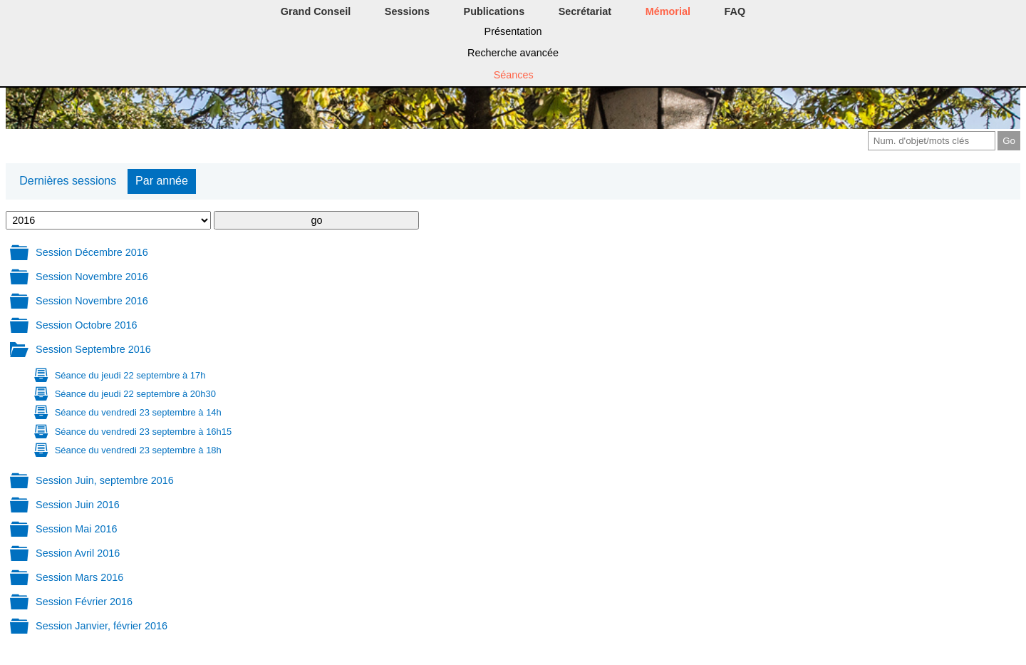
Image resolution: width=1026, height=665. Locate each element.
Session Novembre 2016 (92, 276)
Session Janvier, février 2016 (101, 626)
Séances (514, 75)
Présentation (513, 31)
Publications (494, 11)
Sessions (407, 11)
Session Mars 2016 (79, 577)
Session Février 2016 (84, 601)
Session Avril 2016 (78, 553)
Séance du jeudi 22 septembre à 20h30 (135, 393)
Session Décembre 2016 (92, 252)
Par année (161, 181)
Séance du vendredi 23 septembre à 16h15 (143, 431)
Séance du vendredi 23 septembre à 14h (138, 412)
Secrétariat (585, 11)
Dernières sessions (67, 181)
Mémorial (668, 11)
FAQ (735, 11)
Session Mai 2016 (76, 529)
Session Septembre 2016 (93, 349)
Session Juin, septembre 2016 (105, 480)
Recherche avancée (513, 52)
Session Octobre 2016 (86, 325)
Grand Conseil (316, 11)
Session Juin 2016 (78, 504)
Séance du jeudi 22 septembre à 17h (130, 375)
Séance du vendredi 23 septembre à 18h (138, 450)
